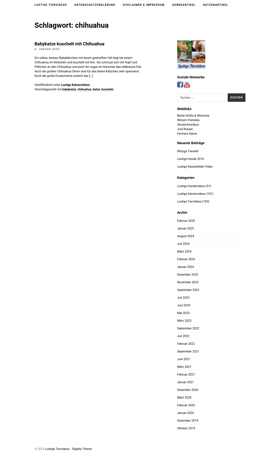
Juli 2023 (183, 297)
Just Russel (185, 129)
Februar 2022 (186, 344)
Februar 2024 (186, 259)
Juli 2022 (183, 336)
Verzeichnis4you (188, 124)
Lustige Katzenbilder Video (195, 166)
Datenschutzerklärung (94, 4)
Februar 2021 (186, 374)
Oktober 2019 (186, 428)
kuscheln (108, 89)
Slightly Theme (82, 449)
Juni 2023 (183, 305)
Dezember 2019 (187, 420)
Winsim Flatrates (188, 120)
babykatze (69, 89)
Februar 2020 (186, 405)
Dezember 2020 (187, 390)
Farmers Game (187, 133)
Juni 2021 (183, 359)
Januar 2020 (185, 413)
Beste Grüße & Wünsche (193, 115)
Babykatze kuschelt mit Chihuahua (69, 43)
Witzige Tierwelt (187, 151)
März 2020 (184, 397)
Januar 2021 (185, 382)
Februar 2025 (186, 221)
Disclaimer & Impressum (144, 4)
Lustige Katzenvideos (75, 85)
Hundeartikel (184, 4)
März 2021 (184, 367)
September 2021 (188, 351)
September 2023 (188, 290)
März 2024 (184, 251)
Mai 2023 (183, 313)
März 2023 (184, 320)
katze (96, 89)
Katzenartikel (215, 4)
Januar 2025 (185, 228)
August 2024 (185, 236)
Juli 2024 (183, 244)
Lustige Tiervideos (51, 4)
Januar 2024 (185, 267)
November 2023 (187, 282)
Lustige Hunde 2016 (190, 159)
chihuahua (85, 89)
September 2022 (188, 328)
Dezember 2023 (187, 274)
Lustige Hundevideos (191, 186)
